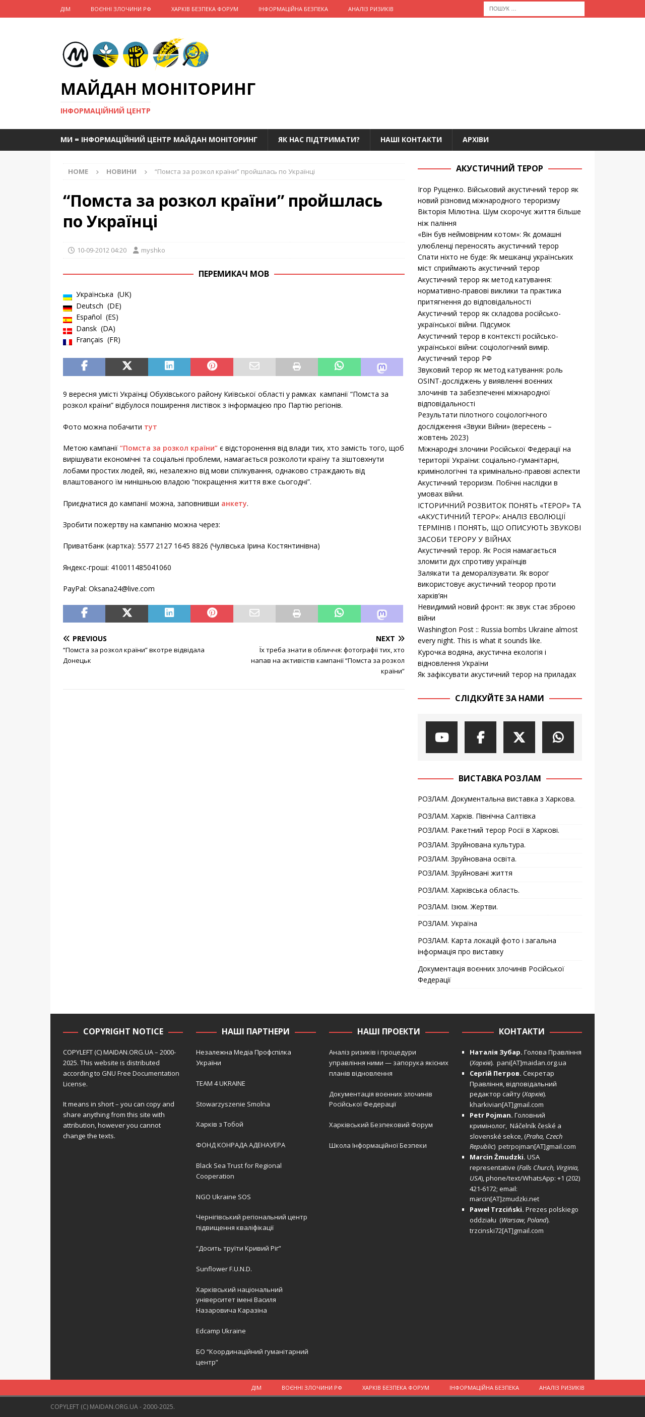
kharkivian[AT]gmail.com (507, 1104)
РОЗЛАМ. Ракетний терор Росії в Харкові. (488, 830)
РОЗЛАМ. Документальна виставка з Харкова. (496, 799)
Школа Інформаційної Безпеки (378, 1145)
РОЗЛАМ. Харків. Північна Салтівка (477, 816)
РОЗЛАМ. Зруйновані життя (465, 873)
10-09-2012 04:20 (101, 250)
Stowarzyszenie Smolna (233, 1103)
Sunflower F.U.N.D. (224, 1268)
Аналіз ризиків (371, 9)
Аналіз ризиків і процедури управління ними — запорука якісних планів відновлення (388, 1063)
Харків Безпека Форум (204, 9)
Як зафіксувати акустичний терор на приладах (497, 674)
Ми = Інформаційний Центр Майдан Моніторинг (158, 139)
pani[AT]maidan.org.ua (531, 1062)
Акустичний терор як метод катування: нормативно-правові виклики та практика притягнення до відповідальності (489, 291)
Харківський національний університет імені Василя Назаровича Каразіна (239, 1300)
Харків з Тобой (219, 1124)
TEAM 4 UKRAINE (220, 1083)
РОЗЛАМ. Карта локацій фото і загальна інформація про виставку (487, 946)
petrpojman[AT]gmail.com (537, 1146)
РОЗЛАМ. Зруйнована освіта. (467, 859)
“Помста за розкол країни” (169, 448)
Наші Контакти (411, 139)
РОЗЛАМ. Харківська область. (469, 890)
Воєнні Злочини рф (121, 9)
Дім (65, 9)
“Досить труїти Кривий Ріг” (238, 1248)
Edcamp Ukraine (221, 1330)
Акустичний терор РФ (455, 358)
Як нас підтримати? (319, 139)
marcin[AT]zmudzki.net (504, 1198)
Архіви (476, 139)
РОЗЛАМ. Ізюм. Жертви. (458, 906)
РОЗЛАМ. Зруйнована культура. (472, 844)
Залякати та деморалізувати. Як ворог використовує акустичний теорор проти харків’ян (487, 584)
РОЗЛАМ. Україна (447, 923)
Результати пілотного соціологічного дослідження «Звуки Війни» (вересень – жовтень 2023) (485, 426)
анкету (234, 503)
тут (150, 427)
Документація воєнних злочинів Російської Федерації (491, 974)
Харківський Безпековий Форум (381, 1124)
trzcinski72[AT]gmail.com (508, 1230)
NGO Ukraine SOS (223, 1196)
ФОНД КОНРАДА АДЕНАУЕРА (241, 1144)
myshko (153, 250)
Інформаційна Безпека (293, 9)
